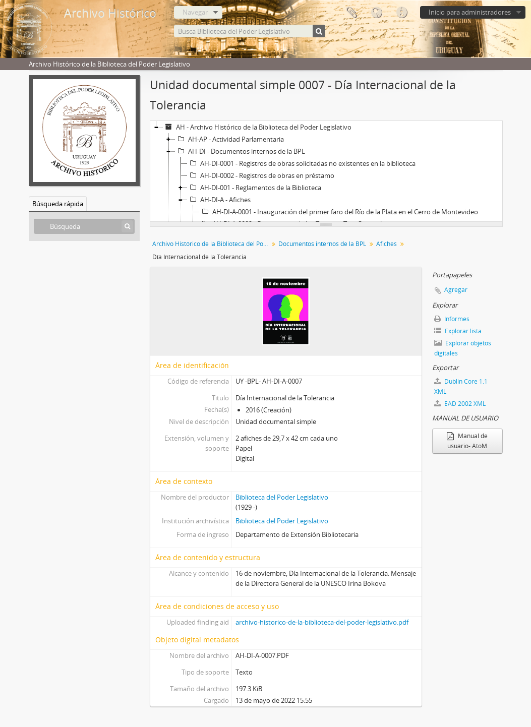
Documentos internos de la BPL (322, 243)
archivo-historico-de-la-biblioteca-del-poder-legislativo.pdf (321, 622)
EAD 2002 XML (460, 403)
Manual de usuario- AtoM (467, 441)
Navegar (195, 12)
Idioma (376, 12)
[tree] (326, 171)
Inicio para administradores (470, 12)
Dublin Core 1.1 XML (461, 386)
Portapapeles (351, 12)
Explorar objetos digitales (462, 348)
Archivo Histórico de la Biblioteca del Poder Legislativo (211, 243)
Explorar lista (458, 331)
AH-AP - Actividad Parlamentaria (229, 139)
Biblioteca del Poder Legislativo (281, 497)
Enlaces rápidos (401, 12)
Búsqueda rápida (57, 203)
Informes (451, 319)
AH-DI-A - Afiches (219, 200)
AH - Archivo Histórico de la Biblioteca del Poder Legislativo (257, 127)
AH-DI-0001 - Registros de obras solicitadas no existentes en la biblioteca (301, 163)
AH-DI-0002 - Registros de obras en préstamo (260, 175)
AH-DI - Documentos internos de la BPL (240, 151)
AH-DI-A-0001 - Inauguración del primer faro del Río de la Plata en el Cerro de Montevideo (338, 212)
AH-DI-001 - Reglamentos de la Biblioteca (254, 187)
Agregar (455, 289)
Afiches (386, 243)
